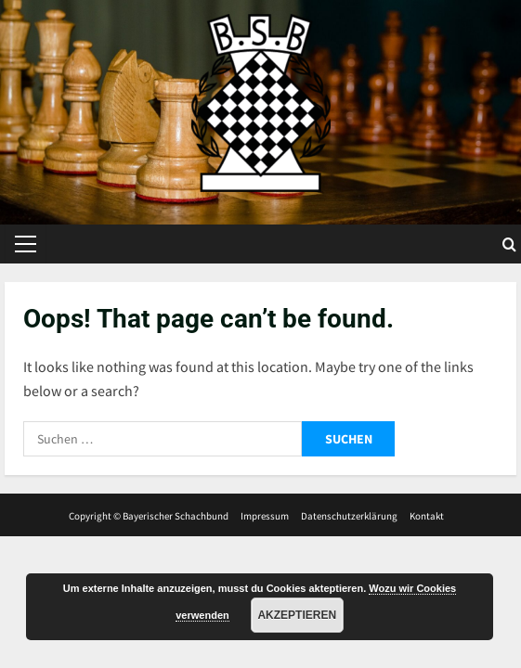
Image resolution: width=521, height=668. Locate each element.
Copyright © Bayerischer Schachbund (148, 515)
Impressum (265, 515)
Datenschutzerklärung (349, 515)
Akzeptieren (296, 615)
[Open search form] (509, 244)
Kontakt (427, 515)
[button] (26, 244)
